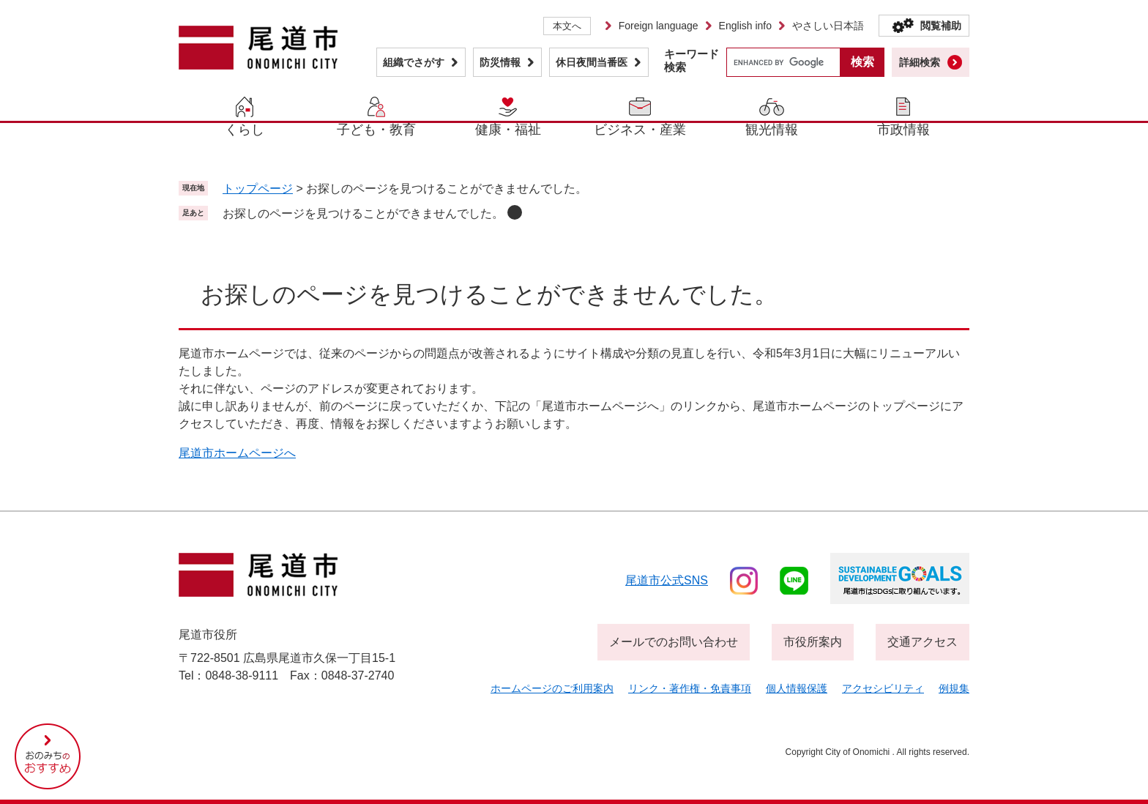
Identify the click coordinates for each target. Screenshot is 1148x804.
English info (745, 25)
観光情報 (771, 129)
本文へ (567, 26)
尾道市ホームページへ (237, 453)
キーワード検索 (691, 60)
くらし (244, 129)
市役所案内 (812, 642)
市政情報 (903, 129)
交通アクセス (922, 642)
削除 (514, 212)
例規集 (954, 688)
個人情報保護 (796, 688)
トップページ (258, 188)
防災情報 (500, 62)
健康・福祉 (508, 129)
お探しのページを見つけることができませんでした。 (363, 213)
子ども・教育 (376, 129)
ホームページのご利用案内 (552, 688)
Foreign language (658, 25)
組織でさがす (413, 62)
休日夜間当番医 (591, 62)
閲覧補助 (940, 25)
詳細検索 (919, 62)
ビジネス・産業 (640, 129)
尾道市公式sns (666, 580)
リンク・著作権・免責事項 (689, 688)
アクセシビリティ (883, 688)
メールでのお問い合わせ (673, 642)
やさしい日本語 (828, 25)
